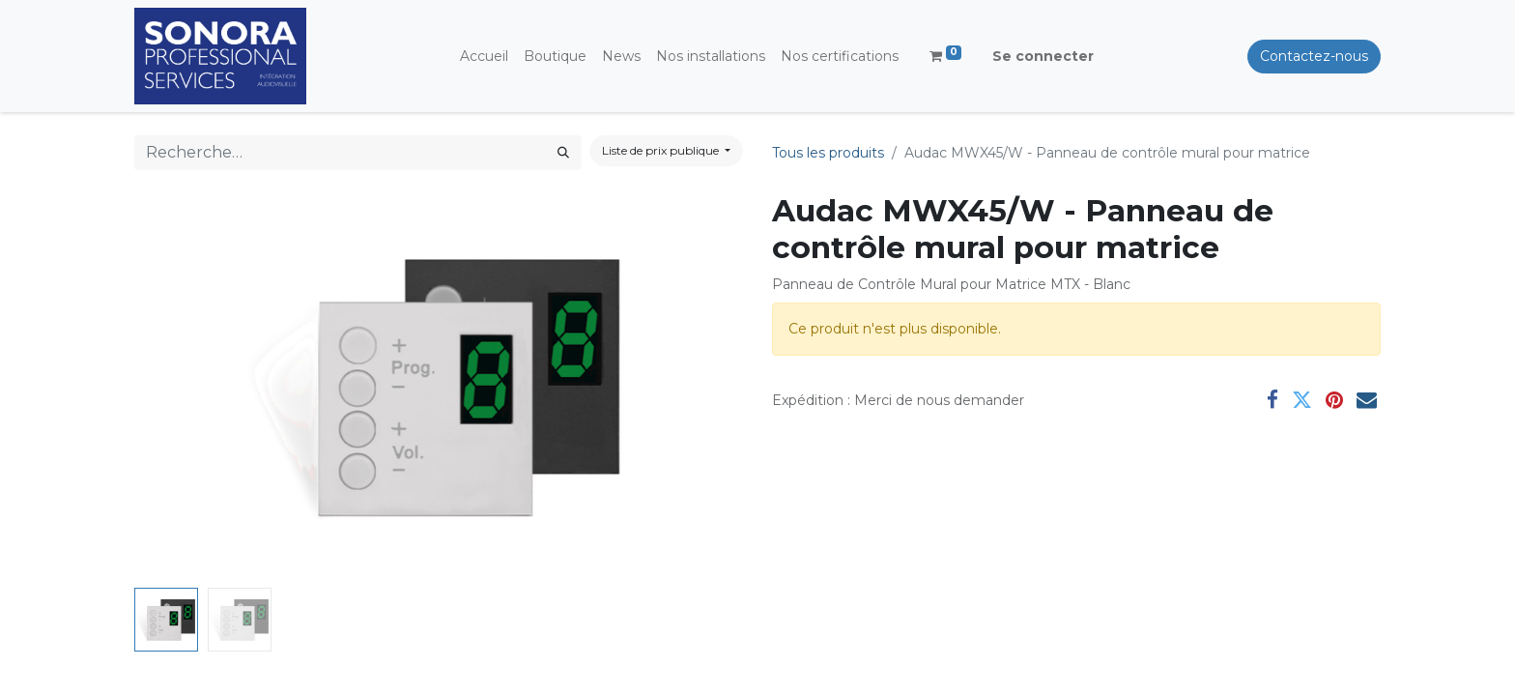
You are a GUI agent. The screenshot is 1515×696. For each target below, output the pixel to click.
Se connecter (1043, 56)
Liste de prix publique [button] (662, 150)
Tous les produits (828, 152)
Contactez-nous (1314, 56)
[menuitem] (484, 56)
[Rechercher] (563, 152)
